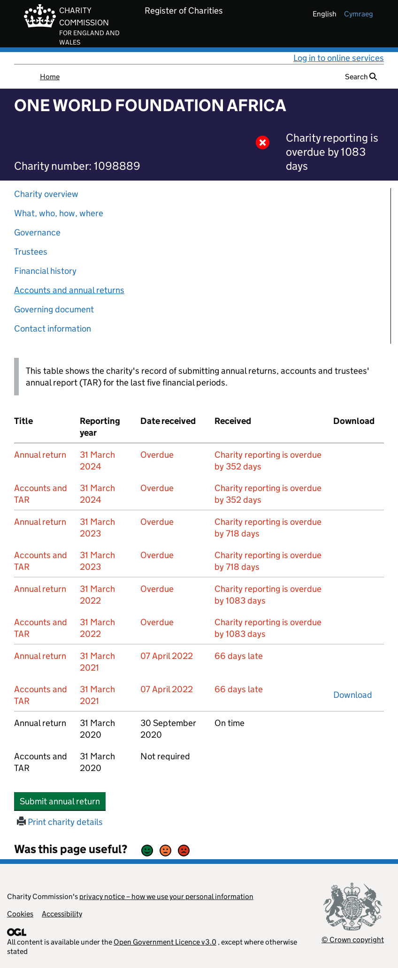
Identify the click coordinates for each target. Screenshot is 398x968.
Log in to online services (338, 58)
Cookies (20, 913)
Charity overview (46, 194)
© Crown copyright (352, 939)
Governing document (54, 309)
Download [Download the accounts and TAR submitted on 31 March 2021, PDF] (352, 694)
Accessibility (62, 913)
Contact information (52, 328)
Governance (37, 232)
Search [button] (361, 76)
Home (50, 76)
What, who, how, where (58, 213)
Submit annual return (63, 801)
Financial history (45, 270)
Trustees (30, 251)
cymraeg (358, 13)
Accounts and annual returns (69, 290)
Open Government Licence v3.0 (165, 942)
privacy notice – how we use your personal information (166, 896)
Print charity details (60, 822)
